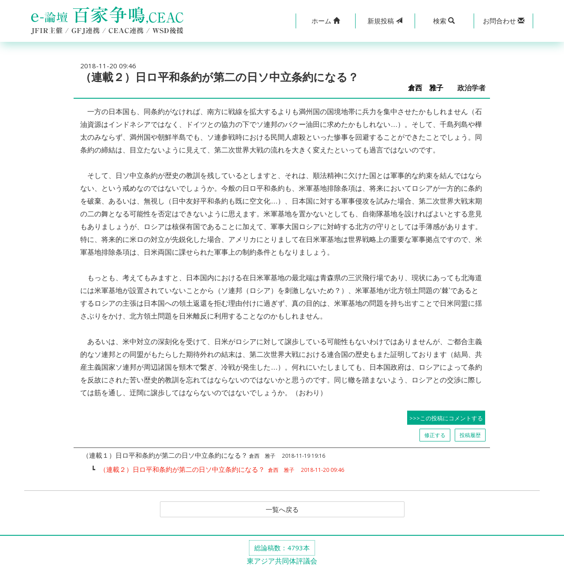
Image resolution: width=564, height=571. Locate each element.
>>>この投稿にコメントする (446, 418)
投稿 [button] (384, 20)
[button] (325, 21)
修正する (434, 435)
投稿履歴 (470, 435)
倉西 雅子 (429, 88)
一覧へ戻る (282, 510)
